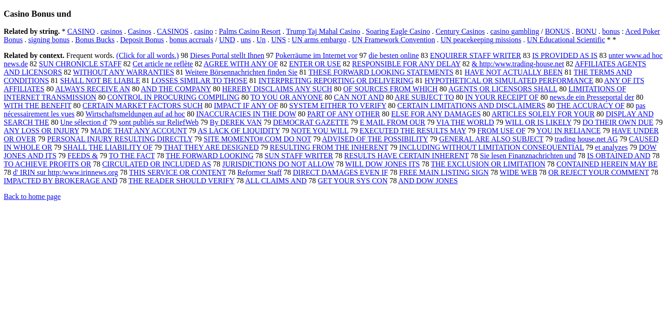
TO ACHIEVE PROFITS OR (47, 164)
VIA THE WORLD (465, 122)
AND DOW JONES (428, 181)
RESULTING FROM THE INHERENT (329, 147)
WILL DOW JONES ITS (382, 164)
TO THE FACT (132, 156)
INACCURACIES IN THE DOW (246, 114)
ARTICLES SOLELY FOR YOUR (542, 114)
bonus (611, 31)
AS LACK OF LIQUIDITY (239, 131)
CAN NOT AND (359, 97)
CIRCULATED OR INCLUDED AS (156, 164)
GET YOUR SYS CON (353, 181)
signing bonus (48, 40)
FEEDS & (83, 156)
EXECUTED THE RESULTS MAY (412, 131)
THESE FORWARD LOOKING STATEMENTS (380, 72)
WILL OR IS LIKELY (538, 122)
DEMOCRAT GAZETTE (311, 122)
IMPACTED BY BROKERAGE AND (61, 181)
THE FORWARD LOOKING (209, 156)
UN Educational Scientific (566, 40)
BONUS (557, 31)
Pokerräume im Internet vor (317, 55)
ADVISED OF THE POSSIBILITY (375, 139)
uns (246, 40)
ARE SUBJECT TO (424, 97)
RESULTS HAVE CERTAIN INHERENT (406, 156)
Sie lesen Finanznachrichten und (528, 156)
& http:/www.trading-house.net (518, 64)
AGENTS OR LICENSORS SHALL (502, 89)
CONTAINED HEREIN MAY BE (606, 164)
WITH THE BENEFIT (37, 105)
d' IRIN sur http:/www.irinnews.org (65, 172)
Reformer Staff (259, 172)
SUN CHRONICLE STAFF (80, 64)
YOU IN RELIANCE (568, 131)
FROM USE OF (502, 131)
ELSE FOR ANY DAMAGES (436, 114)
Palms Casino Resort (249, 31)
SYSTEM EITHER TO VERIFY (337, 105)
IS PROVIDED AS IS (565, 55)
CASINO (81, 31)
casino (203, 31)
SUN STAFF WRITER (298, 156)
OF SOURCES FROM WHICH (390, 89)
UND (227, 40)
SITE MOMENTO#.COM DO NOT (257, 139)
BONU (586, 31)
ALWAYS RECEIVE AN (92, 89)
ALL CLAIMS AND (276, 181)
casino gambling (515, 31)
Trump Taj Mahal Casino (323, 31)
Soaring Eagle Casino (398, 31)
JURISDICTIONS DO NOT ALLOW (278, 164)
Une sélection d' (83, 122)
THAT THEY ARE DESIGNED (211, 147)
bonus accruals (192, 40)
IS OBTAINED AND (619, 156)
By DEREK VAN (236, 122)
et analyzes (611, 147)
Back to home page (32, 196)
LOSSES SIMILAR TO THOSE (199, 80)
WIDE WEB (518, 172)
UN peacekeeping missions (480, 40)
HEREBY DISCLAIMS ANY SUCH (277, 89)
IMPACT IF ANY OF (246, 105)
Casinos (139, 31)
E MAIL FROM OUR (392, 122)
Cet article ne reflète (162, 64)
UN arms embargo (319, 40)
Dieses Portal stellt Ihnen (227, 55)
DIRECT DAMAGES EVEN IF (340, 172)
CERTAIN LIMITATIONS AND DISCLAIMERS (471, 105)
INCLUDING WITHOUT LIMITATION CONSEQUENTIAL (491, 147)
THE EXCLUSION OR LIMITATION (488, 164)
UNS (278, 40)
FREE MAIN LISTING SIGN (444, 172)
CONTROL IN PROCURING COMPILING (173, 97)
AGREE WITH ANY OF (241, 64)
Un (261, 40)
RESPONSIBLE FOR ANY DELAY (406, 64)
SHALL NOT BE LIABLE (100, 80)
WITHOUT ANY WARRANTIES (123, 72)
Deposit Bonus (142, 40)
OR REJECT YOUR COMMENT (598, 172)
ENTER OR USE (315, 64)
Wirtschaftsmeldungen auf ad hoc (135, 114)
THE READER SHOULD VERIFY (181, 181)
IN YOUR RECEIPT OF (502, 97)
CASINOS (173, 31)
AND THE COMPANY (176, 89)
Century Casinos (460, 31)
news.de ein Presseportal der (592, 97)
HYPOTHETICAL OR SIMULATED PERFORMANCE (509, 80)
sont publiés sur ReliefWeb (158, 122)
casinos (111, 31)
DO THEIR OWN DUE (618, 122)
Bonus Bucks (94, 40)
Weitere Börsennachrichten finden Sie (241, 72)
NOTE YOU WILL (319, 131)
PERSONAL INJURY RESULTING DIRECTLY (120, 139)
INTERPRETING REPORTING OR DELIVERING (336, 80)
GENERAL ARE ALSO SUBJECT (491, 139)
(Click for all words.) (147, 55)
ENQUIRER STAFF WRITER (475, 55)
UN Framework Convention (393, 40)
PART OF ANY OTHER (343, 114)
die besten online (394, 55)
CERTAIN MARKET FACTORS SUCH (142, 105)
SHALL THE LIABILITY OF (108, 147)
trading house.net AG (585, 139)
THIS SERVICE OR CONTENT (178, 172)
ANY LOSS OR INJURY (41, 131)
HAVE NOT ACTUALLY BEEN (514, 72)
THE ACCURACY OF (590, 105)
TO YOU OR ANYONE (287, 97)
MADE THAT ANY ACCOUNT (138, 131)
